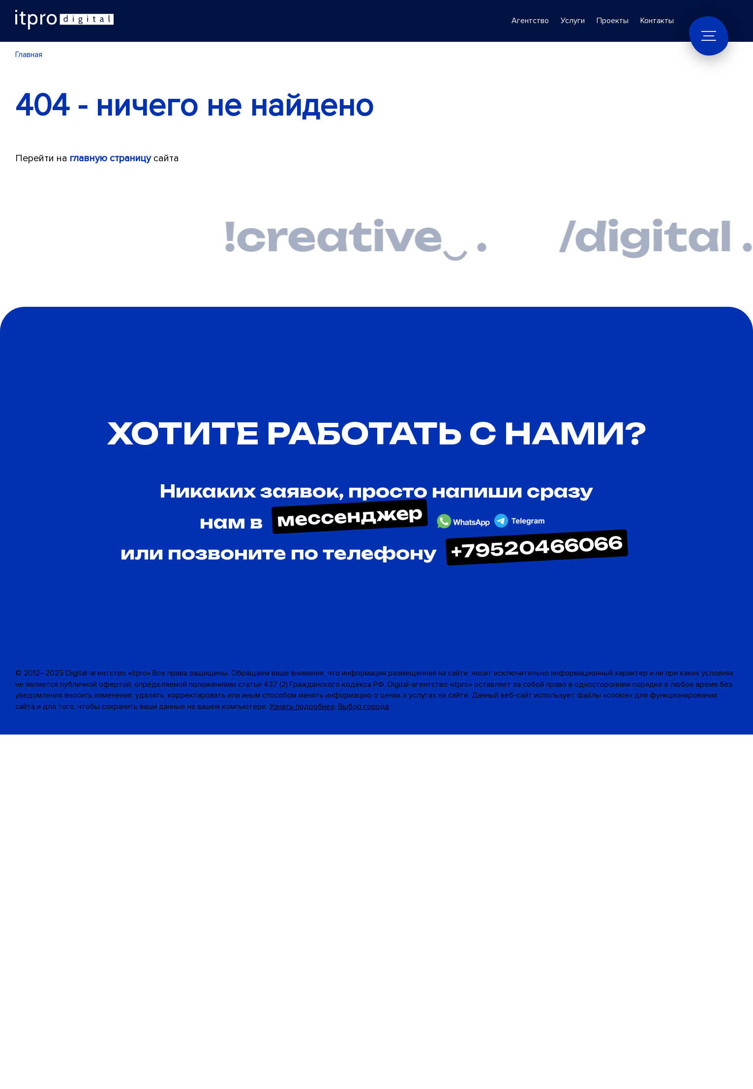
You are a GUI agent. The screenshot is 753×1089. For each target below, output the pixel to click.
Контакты (657, 21)
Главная (28, 54)
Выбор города (363, 706)
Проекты (613, 21)
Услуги (573, 21)
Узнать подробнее (302, 706)
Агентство (530, 21)
